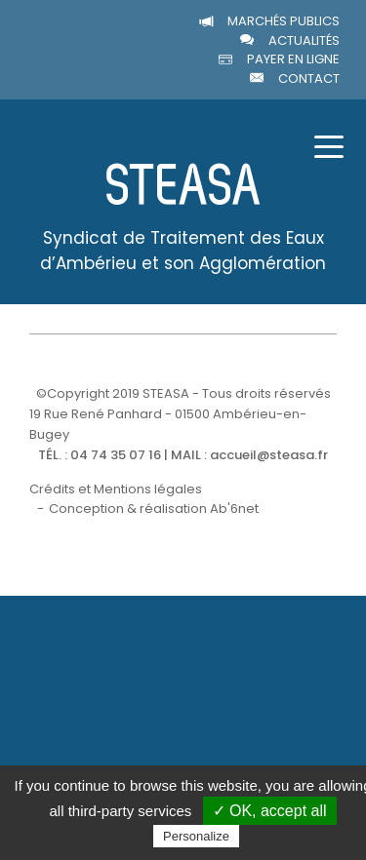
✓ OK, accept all (270, 810)
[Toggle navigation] (329, 145)
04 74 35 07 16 (115, 455)
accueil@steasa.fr (269, 455)
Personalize (196, 836)
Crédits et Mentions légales (115, 489)
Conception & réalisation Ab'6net (154, 508)
